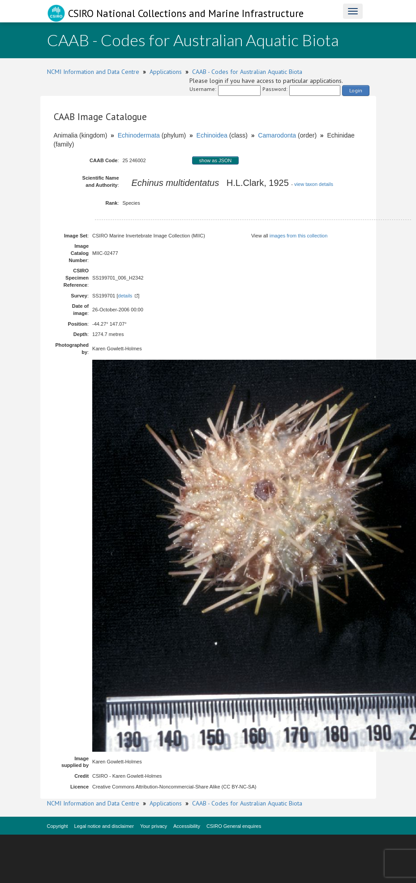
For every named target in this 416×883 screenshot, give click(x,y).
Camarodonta (277, 135)
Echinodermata (139, 135)
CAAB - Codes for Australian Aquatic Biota (247, 72)
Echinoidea (212, 135)
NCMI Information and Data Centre (93, 72)
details (125, 295)
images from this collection (299, 235)
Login (355, 90)
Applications (166, 72)
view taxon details (313, 184)
